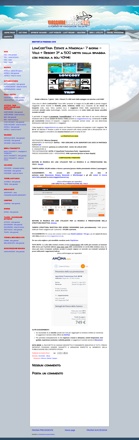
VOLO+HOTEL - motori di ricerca (14, 97)
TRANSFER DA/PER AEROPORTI (15, 195)
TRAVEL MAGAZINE (115, 32)
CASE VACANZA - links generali (14, 122)
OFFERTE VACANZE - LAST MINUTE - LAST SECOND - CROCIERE (58, 32)
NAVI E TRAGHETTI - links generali (15, 156)
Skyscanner (49, 175)
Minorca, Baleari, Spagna (49, 358)
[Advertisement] (17, 43)
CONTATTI (8, 36)
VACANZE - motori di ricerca (13, 143)
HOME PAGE (9, 32)
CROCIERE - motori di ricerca (13, 173)
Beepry (57, 175)
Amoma (54, 223)
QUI (39, 145)
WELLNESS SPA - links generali (14, 243)
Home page (70, 430)
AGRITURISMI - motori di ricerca (14, 114)
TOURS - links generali (11, 232)
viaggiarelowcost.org (84, 119)
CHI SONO (23, 32)
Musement (99, 340)
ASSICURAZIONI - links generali (14, 251)
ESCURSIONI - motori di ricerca (14, 227)
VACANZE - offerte (44, 356)
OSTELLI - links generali (11, 127)
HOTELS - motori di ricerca (12, 76)
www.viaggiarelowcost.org (59, 177)
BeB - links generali (10, 117)
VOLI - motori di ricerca (11, 57)
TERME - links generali (11, 240)
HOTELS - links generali (11, 73)
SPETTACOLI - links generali (13, 230)
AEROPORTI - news (10, 192)
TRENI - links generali (11, 184)
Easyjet (40, 164)
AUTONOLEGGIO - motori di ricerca (15, 86)
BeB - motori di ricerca (11, 119)
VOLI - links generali (10, 55)
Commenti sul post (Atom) (46, 434)
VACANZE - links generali (12, 140)
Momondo (66, 175)
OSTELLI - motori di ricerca (12, 129)
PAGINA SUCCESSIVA (97, 430)
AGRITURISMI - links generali (13, 112)
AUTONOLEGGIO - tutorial (12, 89)
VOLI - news (8, 60)
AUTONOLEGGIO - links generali (14, 84)
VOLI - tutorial (8, 62)
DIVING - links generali (11, 212)
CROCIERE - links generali (12, 171)
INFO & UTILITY (96, 32)
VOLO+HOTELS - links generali (14, 100)
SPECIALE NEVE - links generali (14, 138)
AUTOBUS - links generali (12, 182)
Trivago (86, 234)
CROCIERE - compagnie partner (14, 168)
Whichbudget (78, 175)
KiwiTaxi (67, 335)
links (38, 177)
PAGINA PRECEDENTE (42, 430)
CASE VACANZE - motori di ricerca (15, 124)
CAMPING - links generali (12, 203)
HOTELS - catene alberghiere (13, 71)
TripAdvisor (74, 240)
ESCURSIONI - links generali (13, 224)
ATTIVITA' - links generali (12, 222)
